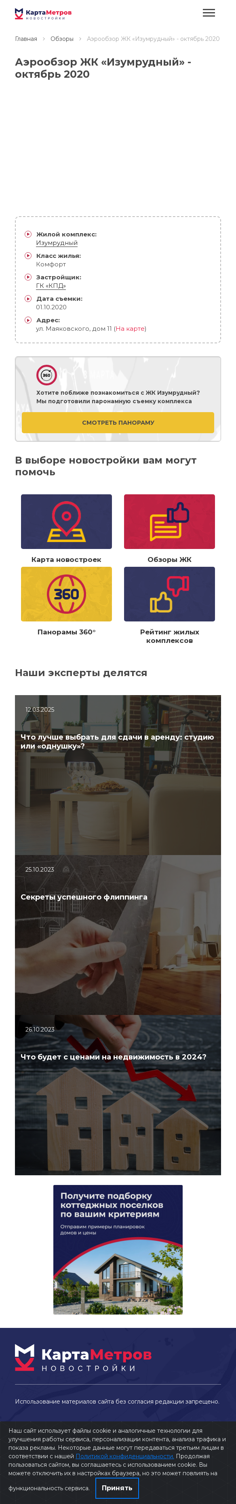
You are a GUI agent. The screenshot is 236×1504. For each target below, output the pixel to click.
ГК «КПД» (51, 285)
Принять (117, 1488)
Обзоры (62, 39)
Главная (26, 39)
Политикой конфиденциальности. (125, 1456)
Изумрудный (57, 243)
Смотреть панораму (118, 422)
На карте (130, 328)
